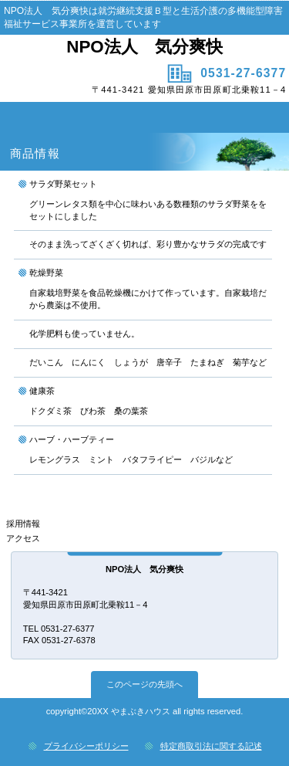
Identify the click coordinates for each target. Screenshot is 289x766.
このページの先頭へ (144, 684)
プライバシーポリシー (86, 746)
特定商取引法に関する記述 (211, 746)
